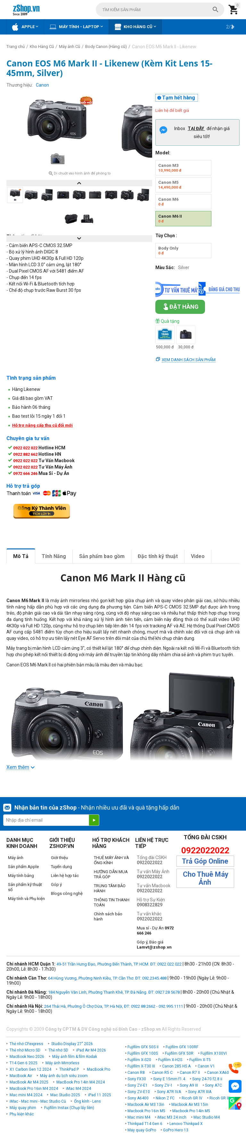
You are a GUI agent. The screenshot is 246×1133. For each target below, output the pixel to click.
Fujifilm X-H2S (170, 1060)
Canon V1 (206, 1066)
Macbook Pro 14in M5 (191, 1111)
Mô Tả (21, 556)
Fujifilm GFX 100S (142, 1053)
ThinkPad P (69, 1069)
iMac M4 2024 (78, 1088)
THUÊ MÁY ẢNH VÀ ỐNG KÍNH (111, 860)
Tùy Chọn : (166, 235)
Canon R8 (136, 1072)
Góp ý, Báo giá (154, 945)
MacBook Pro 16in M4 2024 (34, 1088)
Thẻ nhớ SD (58, 1050)
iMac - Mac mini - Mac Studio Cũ (38, 1101)
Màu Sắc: (165, 267)
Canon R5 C (162, 1072)
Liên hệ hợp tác (65, 875)
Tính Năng (54, 556)
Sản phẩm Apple (23, 866)
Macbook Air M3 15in (189, 1104)
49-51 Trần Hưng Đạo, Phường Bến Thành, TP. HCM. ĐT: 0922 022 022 (119, 964)
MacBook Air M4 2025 (29, 1082)
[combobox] (160, 10)
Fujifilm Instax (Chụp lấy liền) (69, 1108)
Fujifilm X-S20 (139, 1060)
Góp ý (56, 884)
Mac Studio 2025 (65, 1095)
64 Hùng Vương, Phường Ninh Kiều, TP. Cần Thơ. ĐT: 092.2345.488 (107, 978)
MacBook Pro (98, 1069)
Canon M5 (169, 185)
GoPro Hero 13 (175, 1130)
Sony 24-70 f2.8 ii (207, 1079)
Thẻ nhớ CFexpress (26, 1044)
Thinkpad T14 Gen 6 (144, 1123)
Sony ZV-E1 (137, 1085)
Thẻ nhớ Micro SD (25, 1050)
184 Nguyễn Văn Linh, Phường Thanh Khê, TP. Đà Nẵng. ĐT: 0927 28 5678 (114, 992)
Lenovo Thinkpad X (186, 1123)
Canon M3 (169, 168)
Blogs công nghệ (67, 893)
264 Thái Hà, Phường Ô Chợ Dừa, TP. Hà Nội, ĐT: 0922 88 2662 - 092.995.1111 (113, 1006)
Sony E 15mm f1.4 (169, 1079)
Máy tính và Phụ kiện (26, 898)
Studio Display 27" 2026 (72, 1044)
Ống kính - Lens (87, 1101)
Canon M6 (168, 201)
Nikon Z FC (165, 1098)
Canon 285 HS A (176, 1066)
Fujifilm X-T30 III (141, 1066)
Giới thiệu (59, 857)
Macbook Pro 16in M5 (146, 1111)
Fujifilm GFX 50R (179, 1053)
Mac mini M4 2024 (26, 1095)
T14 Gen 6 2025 (23, 1063)
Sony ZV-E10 (138, 1092)
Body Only (168, 250)
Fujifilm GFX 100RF (182, 1047)
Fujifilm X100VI (214, 1053)
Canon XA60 (218, 1072)
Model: (162, 152)
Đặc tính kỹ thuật (158, 556)
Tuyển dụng (61, 866)
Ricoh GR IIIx (220, 1098)
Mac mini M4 (138, 1117)
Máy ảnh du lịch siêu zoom (64, 1076)
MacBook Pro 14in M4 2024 (80, 1082)
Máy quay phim (23, 1108)
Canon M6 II (170, 218)
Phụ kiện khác (22, 1114)
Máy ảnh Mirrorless (62, 1063)
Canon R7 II (190, 1072)
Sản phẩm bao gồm (102, 556)
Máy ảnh (15, 857)
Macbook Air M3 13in (145, 1104)
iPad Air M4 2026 (91, 1050)
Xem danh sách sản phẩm (189, 359)
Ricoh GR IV (192, 1098)
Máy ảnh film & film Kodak (74, 1056)
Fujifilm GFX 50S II (143, 1047)
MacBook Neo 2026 (27, 1056)
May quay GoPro (141, 1130)
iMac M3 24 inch (171, 1117)
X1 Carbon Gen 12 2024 (30, 1069)
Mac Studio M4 (206, 1117)
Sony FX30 (136, 1079)
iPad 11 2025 (99, 1095)
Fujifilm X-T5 (200, 1060)
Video (198, 556)
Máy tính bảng (21, 875)
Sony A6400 (138, 1098)
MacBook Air (21, 1076)
